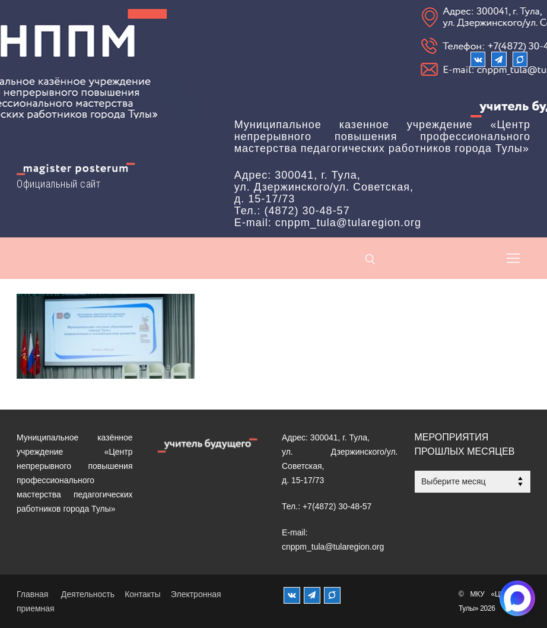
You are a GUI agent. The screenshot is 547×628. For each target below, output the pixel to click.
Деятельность (88, 594)
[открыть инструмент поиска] (370, 259)
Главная (32, 594)
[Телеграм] (498, 59)
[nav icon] (513, 258)
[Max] (520, 59)
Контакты (142, 594)
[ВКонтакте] (477, 59)
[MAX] (332, 595)
